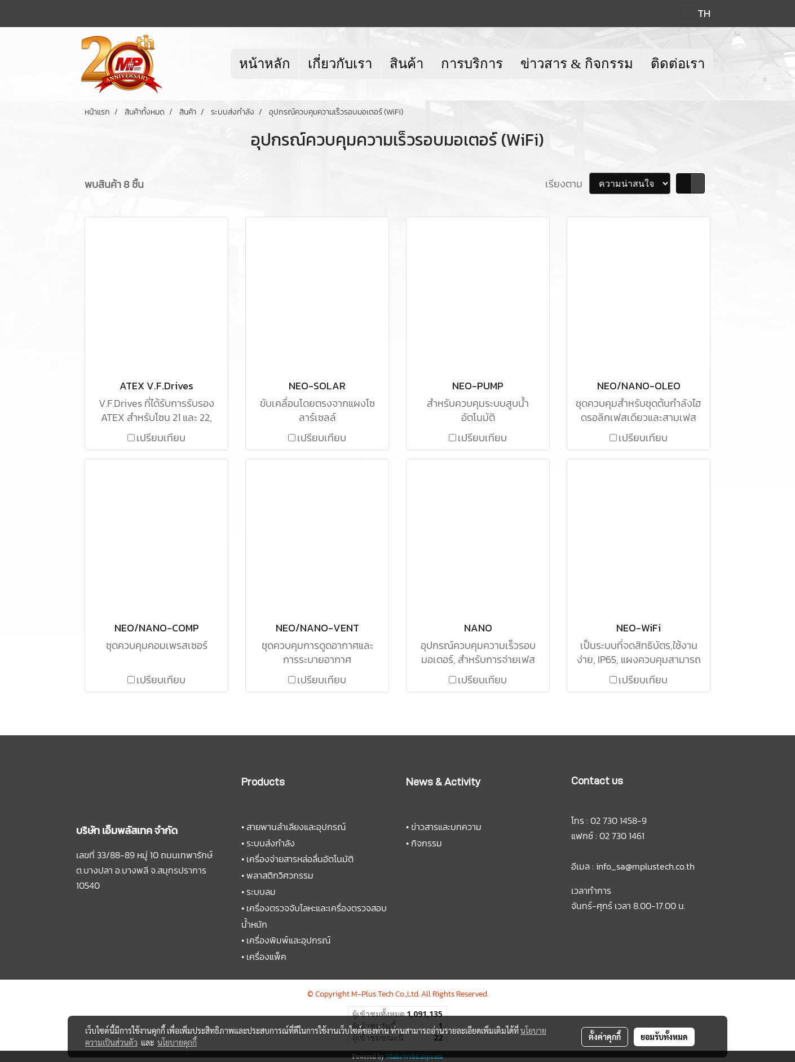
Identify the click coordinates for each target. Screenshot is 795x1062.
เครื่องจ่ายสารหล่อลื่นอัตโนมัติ (300, 859)
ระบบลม (261, 891)
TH (696, 13)
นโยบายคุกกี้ (177, 1042)
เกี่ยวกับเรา (340, 63)
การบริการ (472, 63)
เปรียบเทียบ (161, 437)
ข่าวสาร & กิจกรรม (576, 63)
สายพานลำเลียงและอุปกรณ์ (296, 826)
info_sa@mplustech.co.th (645, 866)
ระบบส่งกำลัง (270, 843)
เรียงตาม (567, 183)
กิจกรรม (426, 843)
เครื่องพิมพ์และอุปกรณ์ (288, 940)
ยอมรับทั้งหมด (664, 1037)
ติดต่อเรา (678, 63)
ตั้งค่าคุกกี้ (605, 1037)
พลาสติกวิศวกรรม (279, 875)
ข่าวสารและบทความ (446, 826)
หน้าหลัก (264, 63)
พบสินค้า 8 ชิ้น (114, 184)
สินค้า (406, 63)
